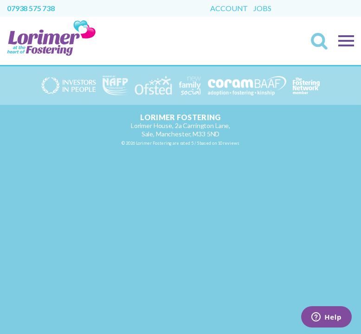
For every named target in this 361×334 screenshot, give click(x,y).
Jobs (262, 8)
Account (229, 8)
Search (322, 44)
